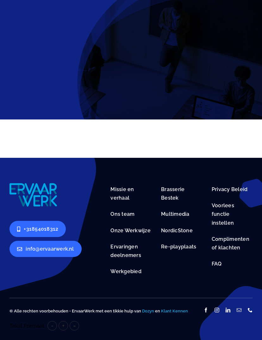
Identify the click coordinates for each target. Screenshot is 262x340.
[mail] (239, 310)
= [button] (74, 326)
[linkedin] (228, 310)
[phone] (250, 310)
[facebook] (205, 310)
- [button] (52, 326)
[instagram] (217, 310)
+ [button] (63, 326)
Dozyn (148, 311)
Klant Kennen (174, 311)
